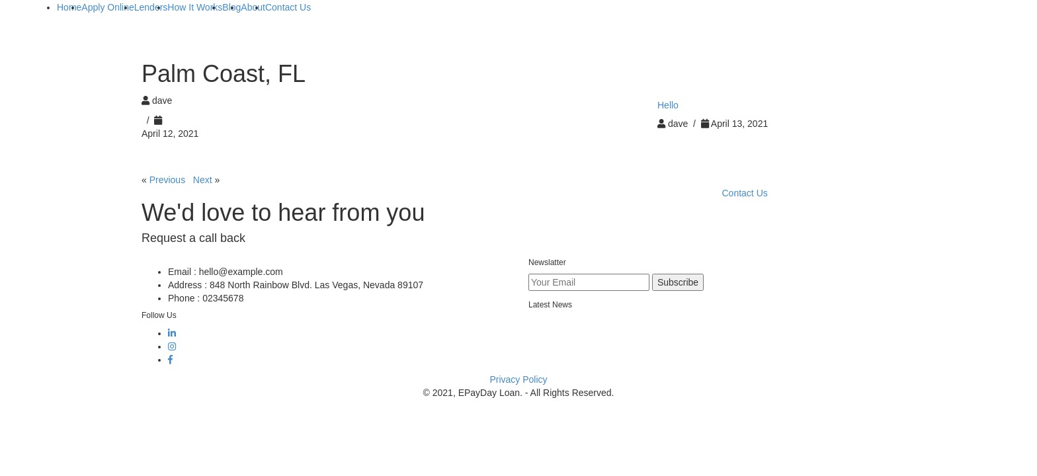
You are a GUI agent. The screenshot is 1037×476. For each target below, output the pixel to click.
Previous (167, 180)
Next (202, 180)
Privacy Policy (518, 379)
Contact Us (745, 193)
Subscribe (677, 282)
